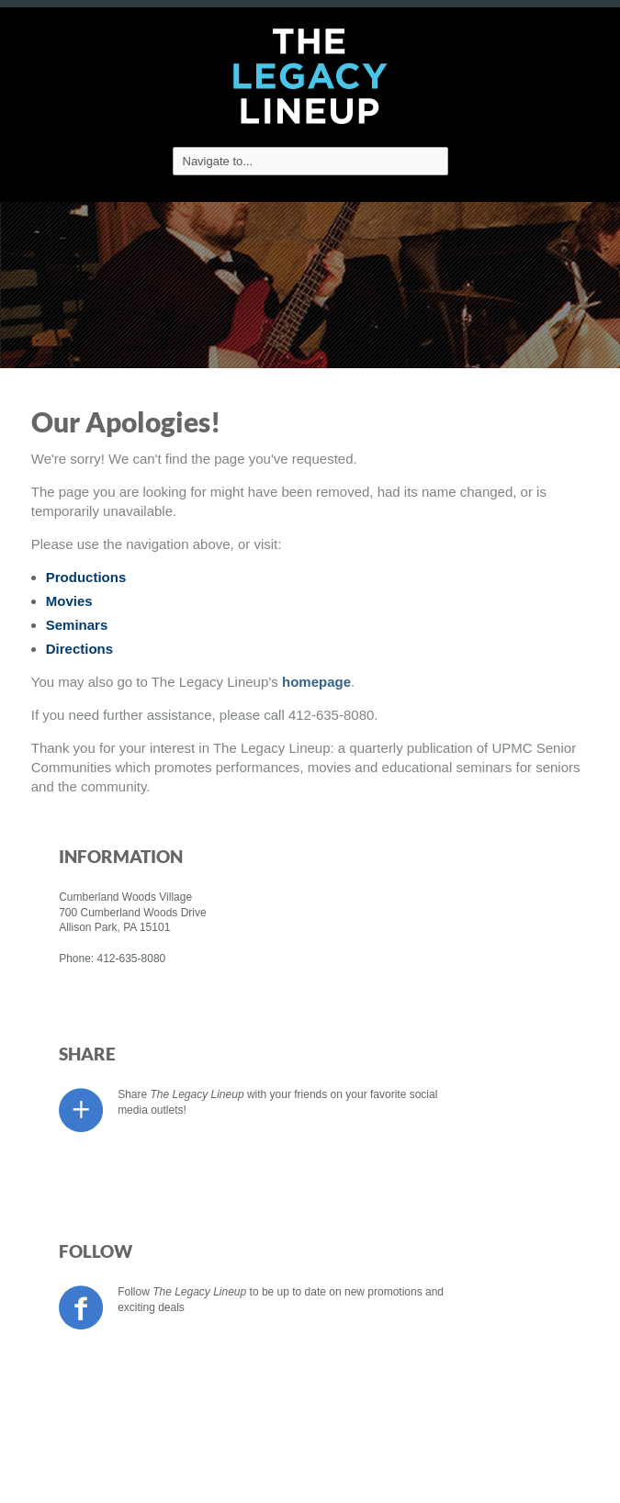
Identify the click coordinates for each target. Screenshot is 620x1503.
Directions (79, 648)
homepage (316, 682)
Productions (86, 577)
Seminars (77, 625)
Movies (69, 601)
